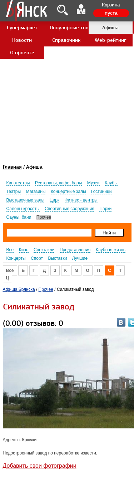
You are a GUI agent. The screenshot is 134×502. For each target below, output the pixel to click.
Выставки (57, 258)
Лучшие (80, 258)
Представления (75, 249)
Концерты (16, 258)
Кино (24, 249)
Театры (13, 191)
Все (10, 249)
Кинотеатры (18, 182)
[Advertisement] (67, 67)
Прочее (43, 217)
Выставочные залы (25, 200)
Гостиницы (101, 191)
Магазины (36, 191)
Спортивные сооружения (69, 208)
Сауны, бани (18, 217)
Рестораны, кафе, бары (58, 182)
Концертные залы (68, 191)
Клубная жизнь (110, 249)
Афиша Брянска (19, 289)
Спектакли (44, 249)
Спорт (37, 258)
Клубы (111, 182)
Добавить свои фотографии (39, 466)
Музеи (93, 182)
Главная (12, 167)
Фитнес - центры (81, 200)
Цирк (55, 200)
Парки (105, 208)
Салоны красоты (23, 208)
